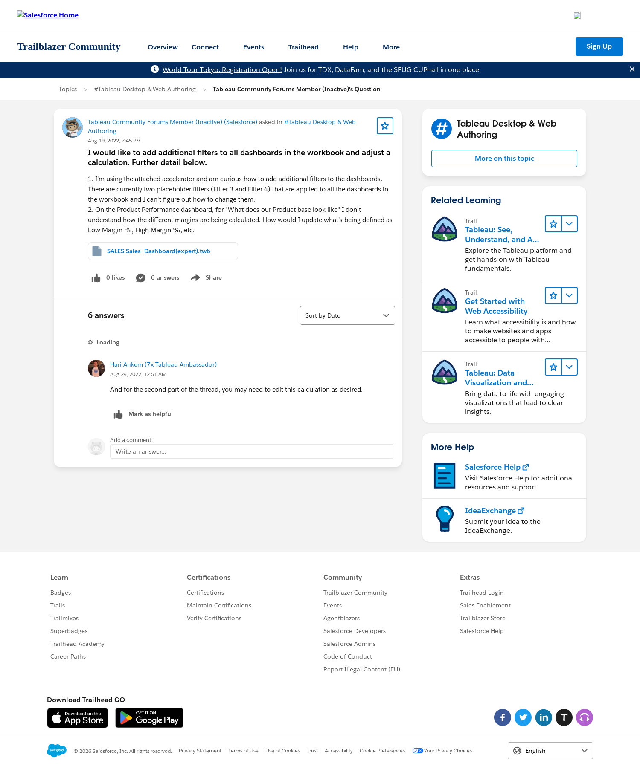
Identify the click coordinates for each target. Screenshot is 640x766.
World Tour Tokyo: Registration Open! (222, 69)
